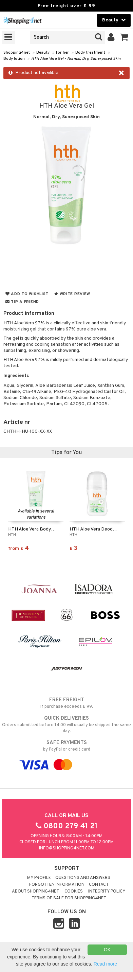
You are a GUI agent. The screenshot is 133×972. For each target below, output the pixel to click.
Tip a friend (22, 302)
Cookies (73, 891)
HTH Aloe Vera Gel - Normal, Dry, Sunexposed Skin (76, 58)
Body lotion (14, 58)
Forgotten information (56, 884)
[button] (124, 37)
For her (62, 52)
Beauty (43, 52)
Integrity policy (107, 891)
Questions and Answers (82, 878)
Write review (72, 294)
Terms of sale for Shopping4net (69, 898)
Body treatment (90, 52)
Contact (99, 884)
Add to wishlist (27, 294)
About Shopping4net (35, 891)
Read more (105, 964)
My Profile (39, 878)
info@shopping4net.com (66, 848)
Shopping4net (16, 52)
